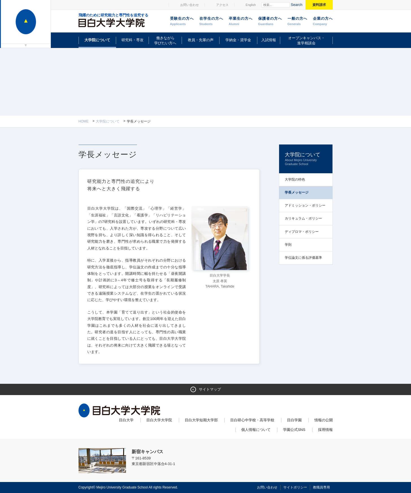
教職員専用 (321, 487)
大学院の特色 (295, 179)
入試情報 (268, 40)
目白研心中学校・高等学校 (252, 420)
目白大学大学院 (159, 420)
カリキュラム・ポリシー (303, 218)
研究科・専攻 (132, 40)
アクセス (222, 4)
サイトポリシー (295, 487)
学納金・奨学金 (238, 40)
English (251, 4)
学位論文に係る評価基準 (303, 258)
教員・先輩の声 (201, 40)
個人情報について (256, 430)
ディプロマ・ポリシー (302, 232)
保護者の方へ (270, 21)
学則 (288, 245)
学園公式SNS (294, 430)
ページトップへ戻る (321, 476)
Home (84, 121)
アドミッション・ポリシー (305, 205)
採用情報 (325, 430)
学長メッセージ (296, 192)
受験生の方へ (182, 21)
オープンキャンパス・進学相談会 (306, 40)
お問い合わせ (189, 4)
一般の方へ (297, 21)
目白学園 (294, 420)
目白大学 (126, 420)
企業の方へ (323, 21)
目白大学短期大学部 (201, 420)
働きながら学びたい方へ (165, 40)
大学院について (97, 40)
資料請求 (319, 5)
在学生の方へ (211, 21)
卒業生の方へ (241, 21)
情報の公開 (323, 420)
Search (296, 5)
